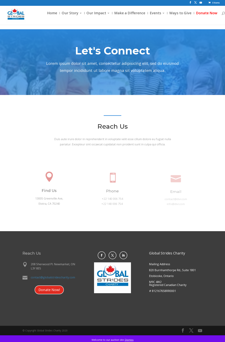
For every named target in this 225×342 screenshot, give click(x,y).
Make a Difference (124, 18)
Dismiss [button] (129, 339)
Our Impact (91, 18)
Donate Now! (49, 289)
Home (47, 18)
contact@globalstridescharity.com (53, 277)
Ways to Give (175, 18)
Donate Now (201, 18)
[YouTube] (200, 3)
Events (150, 18)
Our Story (65, 18)
